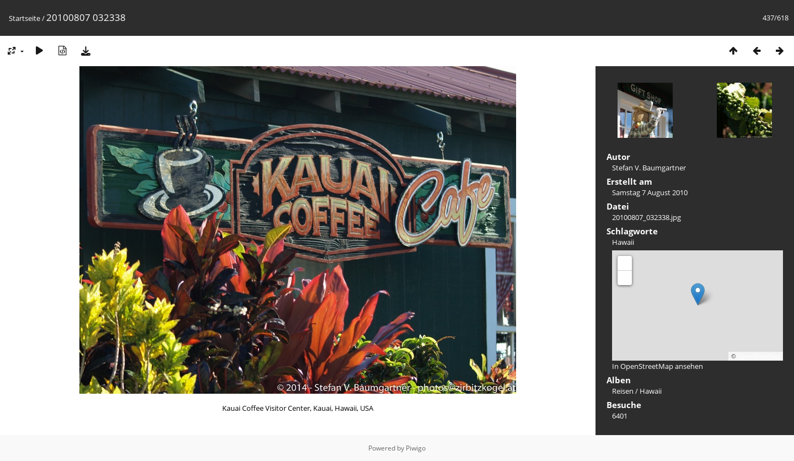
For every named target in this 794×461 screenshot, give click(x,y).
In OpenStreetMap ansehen (657, 366)
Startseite (24, 18)
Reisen (623, 391)
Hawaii (623, 242)
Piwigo (416, 448)
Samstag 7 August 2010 (650, 192)
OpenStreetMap (758, 356)
